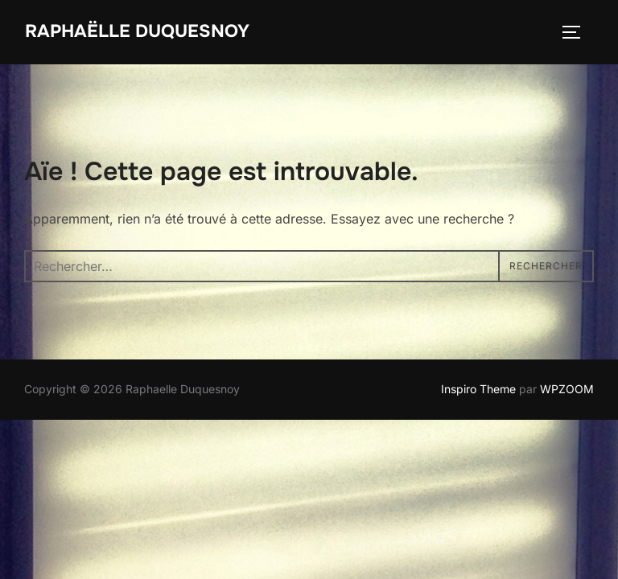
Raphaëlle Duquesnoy (137, 31)
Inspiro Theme (478, 389)
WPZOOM (567, 389)
